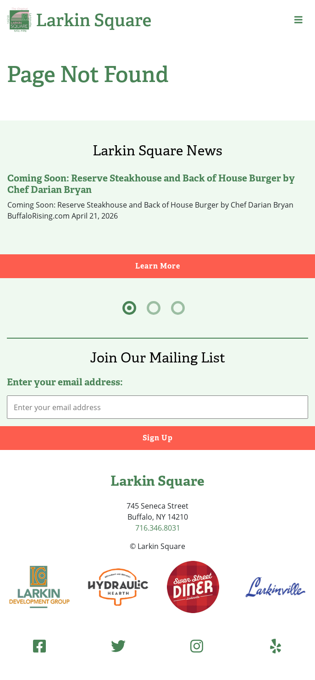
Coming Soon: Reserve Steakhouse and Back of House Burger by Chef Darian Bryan (151, 184)
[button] (298, 20)
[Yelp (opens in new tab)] (275, 646)
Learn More (225, 265)
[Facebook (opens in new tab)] (39, 646)
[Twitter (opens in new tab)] (118, 646)
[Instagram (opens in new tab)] (197, 646)
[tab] (129, 308)
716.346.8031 (157, 528)
